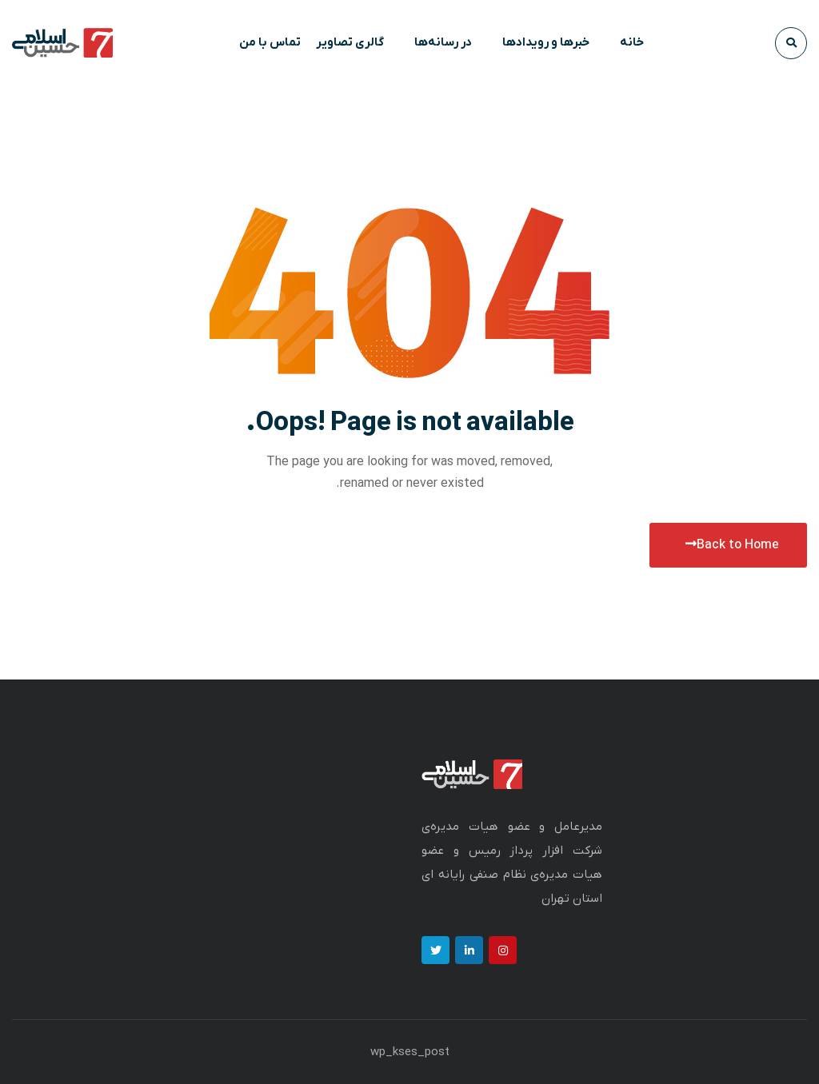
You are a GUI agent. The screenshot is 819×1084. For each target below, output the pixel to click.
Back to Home (732, 545)
